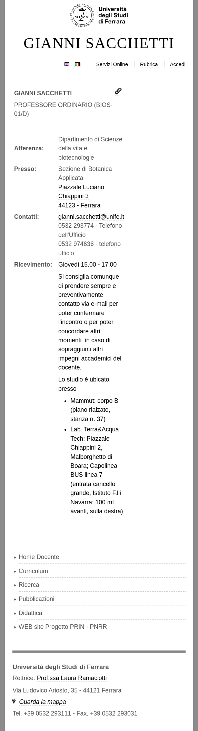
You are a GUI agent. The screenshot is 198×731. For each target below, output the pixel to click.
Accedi (178, 64)
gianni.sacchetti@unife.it (91, 216)
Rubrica (149, 64)
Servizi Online (112, 64)
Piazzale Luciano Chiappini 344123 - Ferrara (81, 196)
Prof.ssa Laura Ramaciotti (72, 678)
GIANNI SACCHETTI (99, 43)
